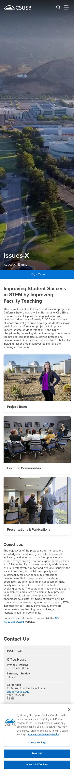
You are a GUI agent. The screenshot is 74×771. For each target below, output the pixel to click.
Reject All (37, 755)
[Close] (69, 711)
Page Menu (37, 274)
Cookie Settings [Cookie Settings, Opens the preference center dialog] (37, 744)
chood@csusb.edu (18, 691)
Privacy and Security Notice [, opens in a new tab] (43, 736)
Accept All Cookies (37, 766)
